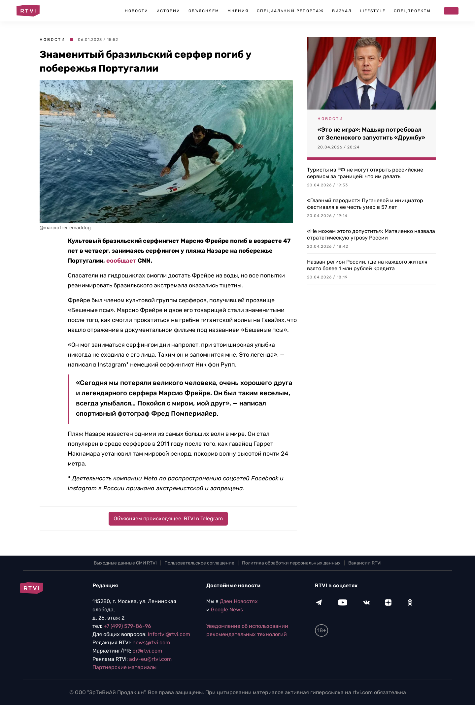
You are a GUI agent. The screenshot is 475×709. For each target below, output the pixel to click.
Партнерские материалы (124, 667)
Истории (168, 11)
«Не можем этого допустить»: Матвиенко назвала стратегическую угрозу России (371, 234)
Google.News (227, 609)
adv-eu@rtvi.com (150, 659)
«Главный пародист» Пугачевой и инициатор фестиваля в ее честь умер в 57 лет (365, 203)
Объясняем (203, 11)
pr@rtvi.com (147, 651)
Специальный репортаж (290, 11)
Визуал (342, 11)
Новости (136, 11)
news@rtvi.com (151, 642)
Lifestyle (373, 11)
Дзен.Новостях (239, 601)
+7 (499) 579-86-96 (127, 626)
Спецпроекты (412, 11)
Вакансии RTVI (365, 563)
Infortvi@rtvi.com (169, 634)
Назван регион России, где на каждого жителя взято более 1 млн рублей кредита (367, 265)
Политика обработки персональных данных (291, 563)
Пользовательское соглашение (199, 563)
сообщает (121, 260)
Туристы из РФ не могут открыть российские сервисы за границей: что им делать (365, 173)
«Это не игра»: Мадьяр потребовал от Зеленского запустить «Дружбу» (371, 133)
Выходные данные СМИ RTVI (125, 563)
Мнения (238, 11)
